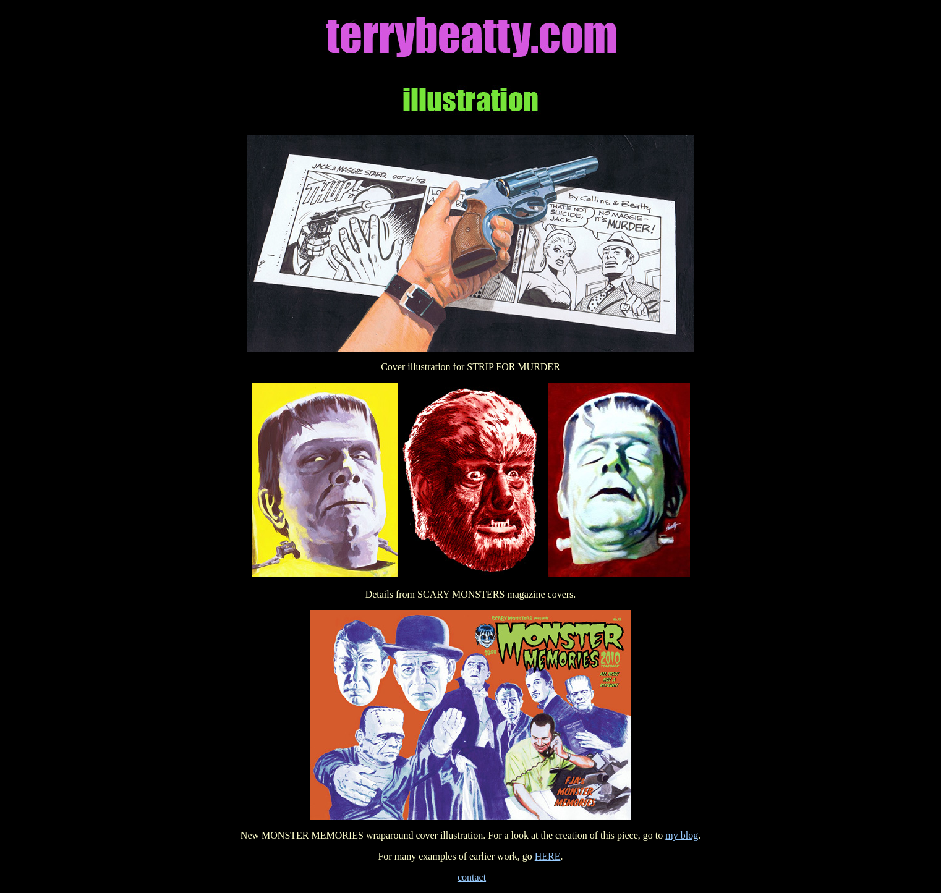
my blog (681, 835)
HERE (548, 856)
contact (472, 877)
